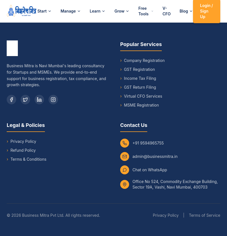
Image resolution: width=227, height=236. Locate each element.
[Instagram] (53, 99)
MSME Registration (139, 105)
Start (44, 11)
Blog (186, 11)
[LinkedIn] (39, 99)
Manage (71, 11)
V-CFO (167, 11)
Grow (121, 11)
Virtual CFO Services (141, 96)
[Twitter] (25, 99)
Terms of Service (204, 215)
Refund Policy (23, 150)
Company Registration (142, 60)
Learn (98, 11)
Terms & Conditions (28, 159)
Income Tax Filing (138, 78)
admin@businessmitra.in (155, 156)
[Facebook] (11, 99)
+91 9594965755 (148, 143)
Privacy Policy (23, 141)
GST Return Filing (138, 87)
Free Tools (146, 11)
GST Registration (137, 69)
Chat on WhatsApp (149, 169)
